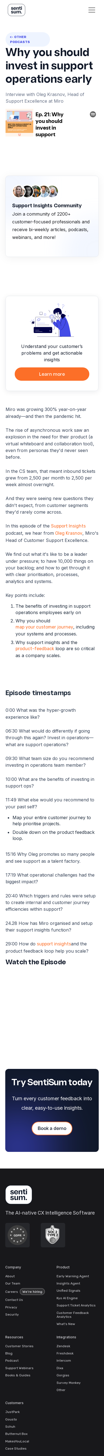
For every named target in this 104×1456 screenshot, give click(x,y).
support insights (54, 944)
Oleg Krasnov (68, 533)
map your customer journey (44, 627)
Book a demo (52, 1129)
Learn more (52, 374)
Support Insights (68, 526)
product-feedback (35, 648)
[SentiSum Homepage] (18, 1194)
